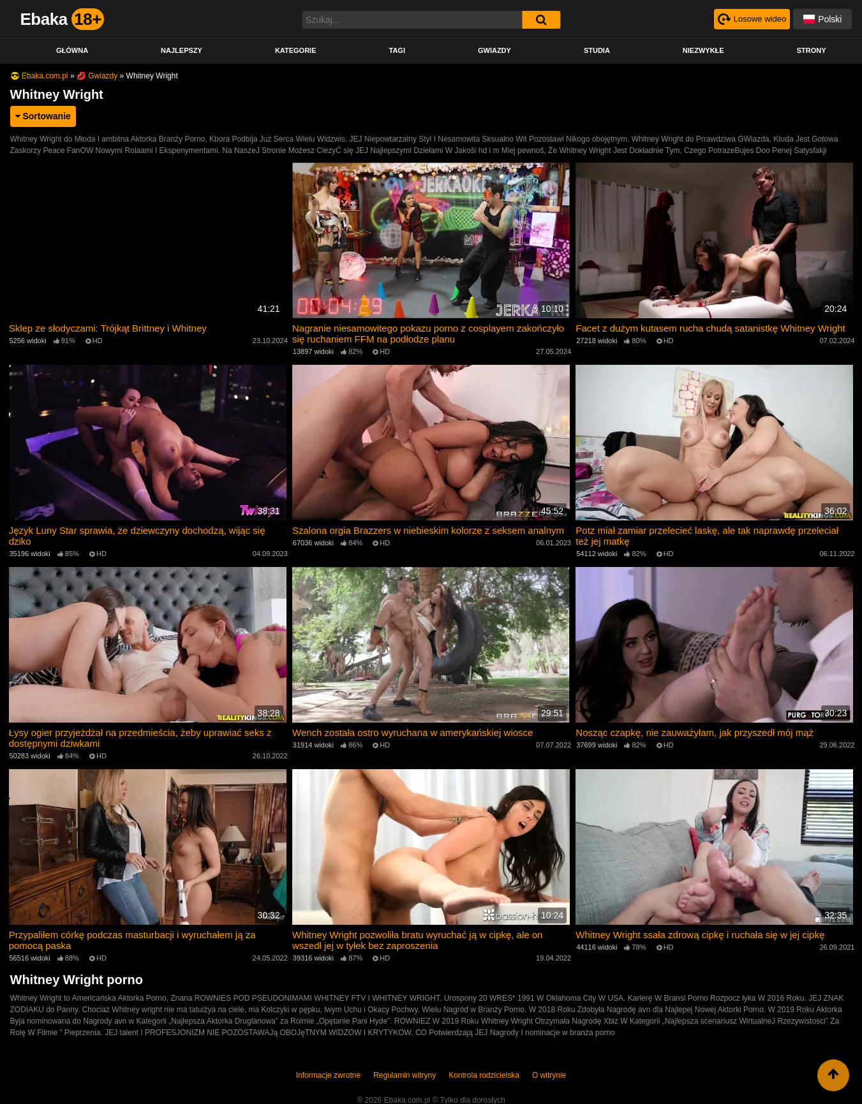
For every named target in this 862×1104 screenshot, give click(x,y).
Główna (72, 50)
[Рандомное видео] (750, 19)
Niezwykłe (703, 50)
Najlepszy (181, 50)
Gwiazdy (494, 50)
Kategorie (295, 50)
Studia (597, 50)
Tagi (397, 50)
